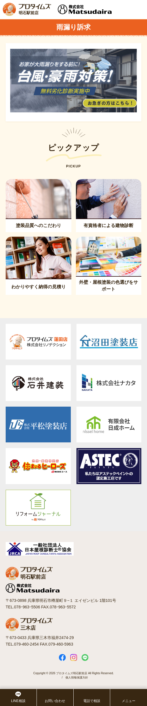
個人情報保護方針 (76, 677)
